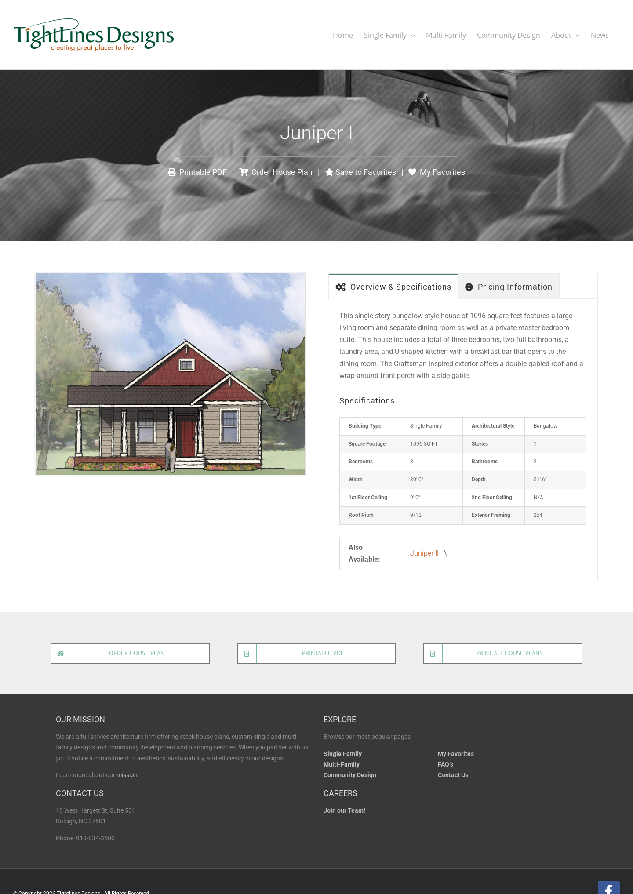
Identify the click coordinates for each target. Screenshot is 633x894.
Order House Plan (276, 171)
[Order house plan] (130, 653)
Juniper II (424, 553)
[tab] (393, 285)
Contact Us (453, 774)
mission (127, 774)
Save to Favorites (360, 171)
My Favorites (436, 171)
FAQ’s (445, 764)
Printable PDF (197, 171)
